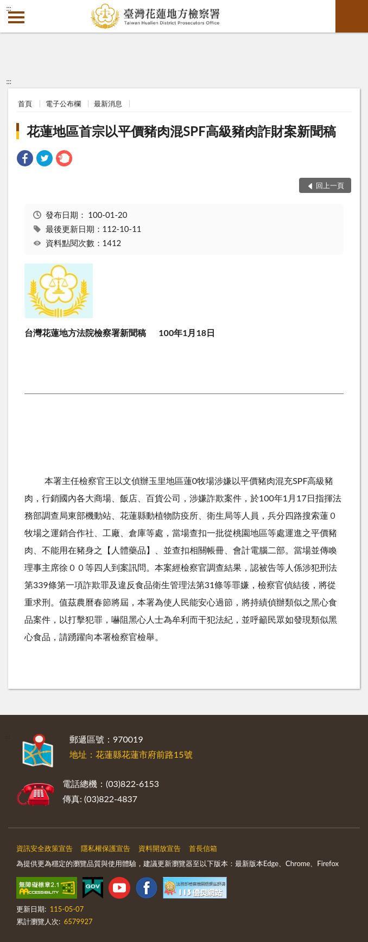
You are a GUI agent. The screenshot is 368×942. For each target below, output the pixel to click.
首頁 (25, 103)
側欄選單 (16, 17)
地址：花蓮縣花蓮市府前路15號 (131, 754)
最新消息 (108, 103)
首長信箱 (203, 848)
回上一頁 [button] (330, 185)
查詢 (351, 16)
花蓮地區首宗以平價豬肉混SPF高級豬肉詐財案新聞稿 (181, 131)
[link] (25, 159)
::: (8, 8)
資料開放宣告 (159, 848)
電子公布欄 (63, 103)
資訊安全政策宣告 (44, 848)
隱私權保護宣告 (105, 848)
